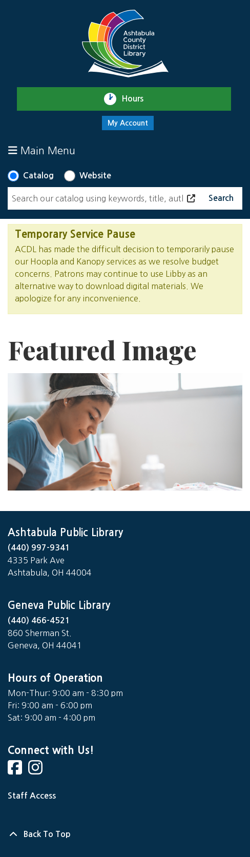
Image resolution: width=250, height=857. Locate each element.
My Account (128, 123)
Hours (137, 99)
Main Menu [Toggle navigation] (41, 150)
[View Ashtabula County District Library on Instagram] (36, 770)
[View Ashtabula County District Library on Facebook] (16, 770)
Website (95, 175)
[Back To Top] (125, 834)
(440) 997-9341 (39, 548)
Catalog (38, 175)
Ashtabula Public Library (65, 532)
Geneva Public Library (59, 605)
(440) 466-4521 (39, 620)
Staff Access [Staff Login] (32, 796)
